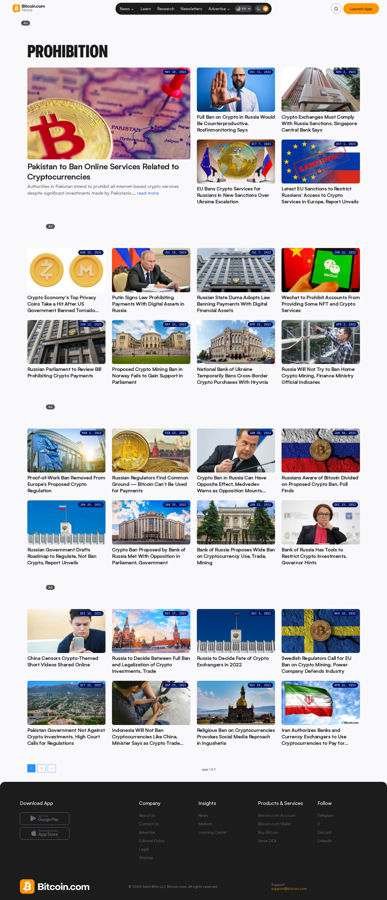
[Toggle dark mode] (262, 8)
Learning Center (212, 832)
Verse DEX (267, 840)
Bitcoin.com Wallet (274, 823)
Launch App (361, 8)
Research (165, 8)
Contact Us (149, 823)
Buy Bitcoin (268, 832)
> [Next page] (52, 768)
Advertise (219, 8)
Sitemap (146, 857)
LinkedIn (324, 840)
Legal (143, 849)
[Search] (336, 8)
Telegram (325, 815)
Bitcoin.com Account (276, 815)
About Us (147, 815)
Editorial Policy (152, 840)
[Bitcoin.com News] (28, 8)
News (127, 8)
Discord (324, 832)
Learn (146, 8)
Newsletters (191, 8)
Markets (205, 823)
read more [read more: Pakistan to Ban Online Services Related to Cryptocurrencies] (148, 193)
